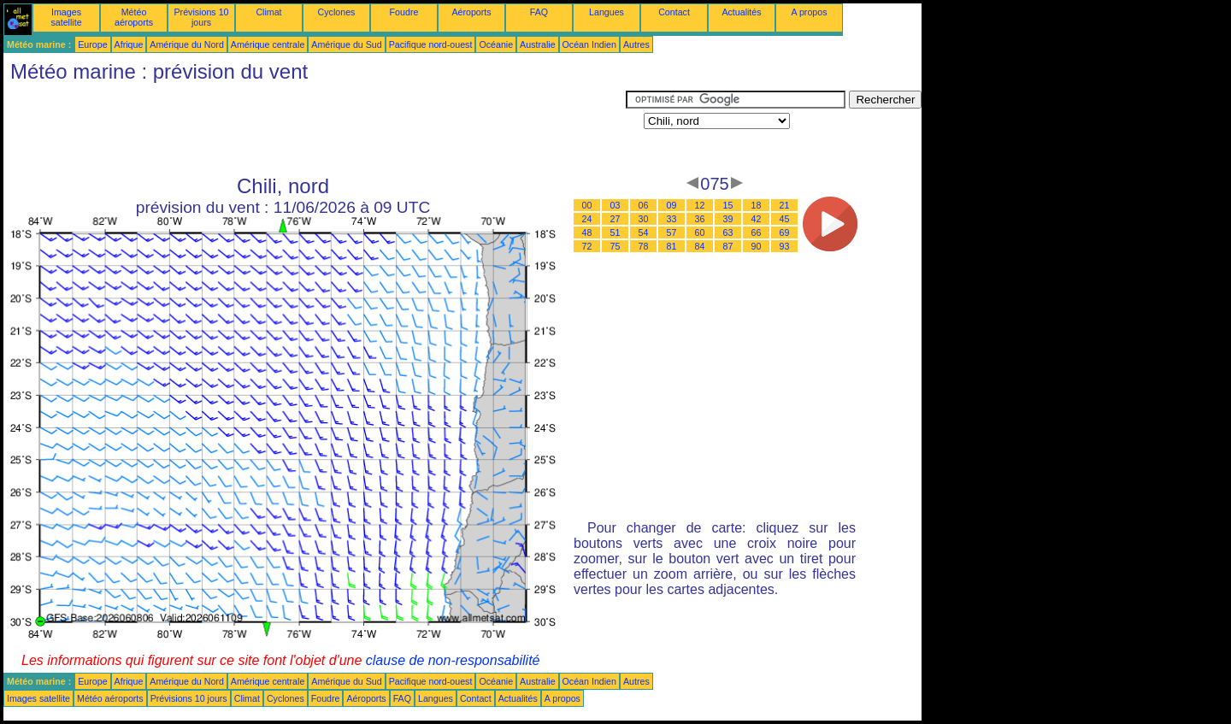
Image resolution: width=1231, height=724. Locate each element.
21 (785, 205)
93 (785, 246)
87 (728, 246)
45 (785, 219)
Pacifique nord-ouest (431, 44)
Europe (92, 44)
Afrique (129, 44)
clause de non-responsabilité (453, 660)
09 (672, 205)
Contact (674, 12)
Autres (636, 44)
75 (615, 246)
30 (644, 219)
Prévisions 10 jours (201, 17)
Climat (268, 12)
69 (785, 232)
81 (672, 246)
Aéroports (471, 12)
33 (672, 219)
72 (587, 246)
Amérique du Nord (186, 44)
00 (587, 205)
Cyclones (337, 12)
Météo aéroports (134, 17)
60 (700, 232)
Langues (606, 12)
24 (587, 219)
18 (756, 205)
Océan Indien (589, 44)
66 (756, 232)
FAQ (539, 12)
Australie (537, 44)
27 (615, 219)
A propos (809, 12)
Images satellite (65, 17)
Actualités (741, 12)
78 (644, 246)
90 (756, 246)
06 (644, 205)
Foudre (404, 12)
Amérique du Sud (346, 44)
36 (700, 219)
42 (756, 219)
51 (615, 232)
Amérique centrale (267, 44)
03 (615, 205)
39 (728, 219)
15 (728, 205)
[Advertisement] (314, 129)
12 (700, 205)
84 (700, 246)
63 (728, 232)
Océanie (496, 44)
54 (644, 232)
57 (672, 232)
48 (587, 232)
